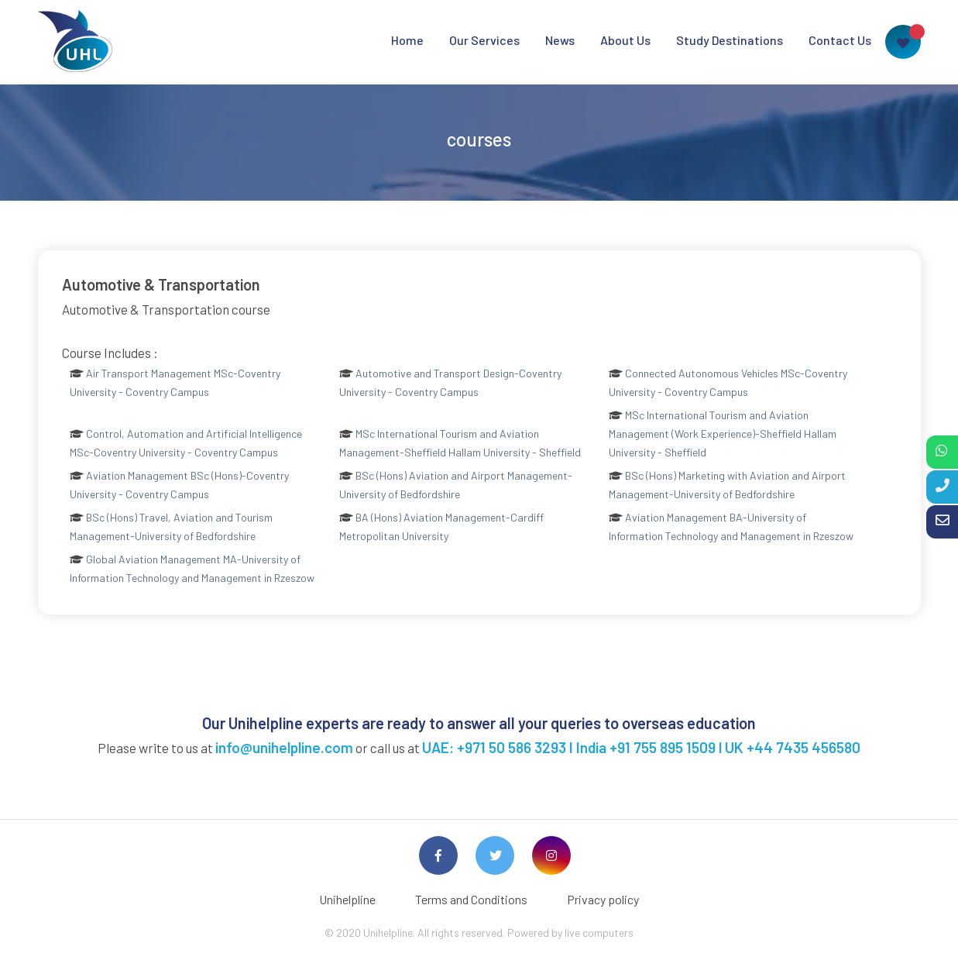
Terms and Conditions (471, 899)
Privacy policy (603, 899)
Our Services (484, 40)
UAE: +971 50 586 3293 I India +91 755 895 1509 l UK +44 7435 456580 (641, 747)
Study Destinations (729, 40)
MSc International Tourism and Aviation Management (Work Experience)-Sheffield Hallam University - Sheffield (722, 433)
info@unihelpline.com (284, 747)
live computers (599, 932)
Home (407, 40)
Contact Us (840, 40)
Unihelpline (347, 899)
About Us (625, 40)
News (560, 40)
